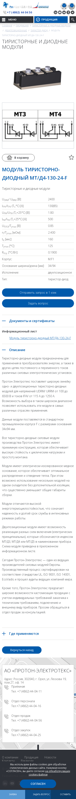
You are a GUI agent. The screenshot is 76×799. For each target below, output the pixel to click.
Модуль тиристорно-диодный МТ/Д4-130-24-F (40, 338)
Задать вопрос (38, 303)
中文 (30, 6)
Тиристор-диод (39, 30)
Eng (17, 6)
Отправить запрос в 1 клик (38, 292)
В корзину (21, 158)
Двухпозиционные (16, 30)
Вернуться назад (21, 650)
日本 (23, 6)
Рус (11, 6)
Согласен (38, 784)
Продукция (22, 25)
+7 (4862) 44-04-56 (29, 720)
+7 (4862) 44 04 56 (19, 12)
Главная (7, 25)
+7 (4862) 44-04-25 (28, 735)
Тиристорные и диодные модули (51, 25)
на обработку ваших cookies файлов (49, 772)
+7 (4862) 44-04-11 (29, 691)
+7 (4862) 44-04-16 (28, 706)
